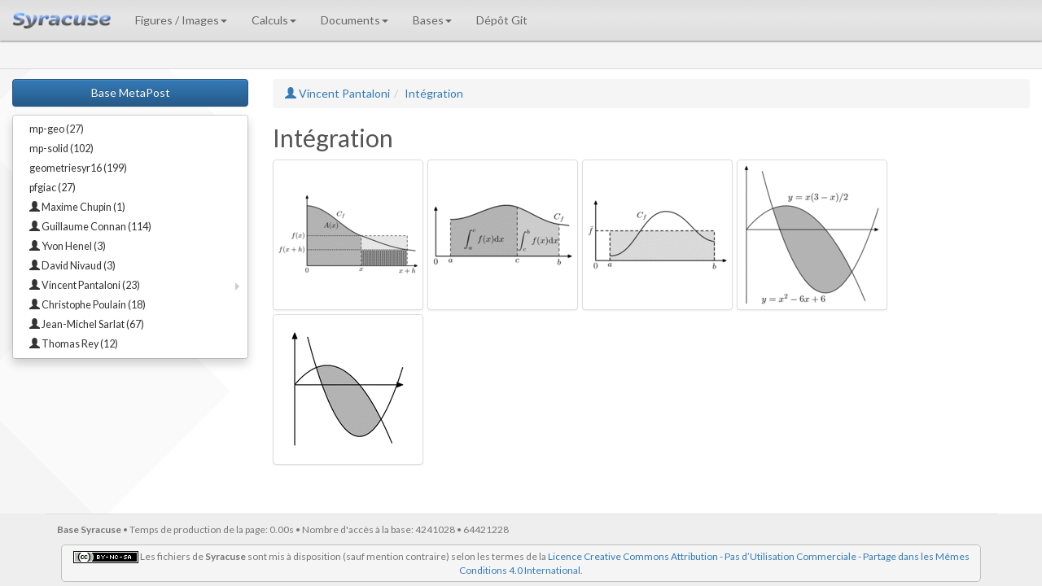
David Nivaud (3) (72, 266)
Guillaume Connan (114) (90, 227)
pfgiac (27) (52, 187)
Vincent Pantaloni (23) (84, 285)
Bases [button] (432, 20)
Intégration (434, 93)
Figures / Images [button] (181, 20)
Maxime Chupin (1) (77, 207)
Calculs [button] (274, 20)
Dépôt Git (502, 20)
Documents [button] (354, 20)
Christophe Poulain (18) (87, 305)
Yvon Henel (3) (67, 246)
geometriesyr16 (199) (78, 168)
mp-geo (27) (56, 129)
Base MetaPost (130, 92)
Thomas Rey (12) (73, 344)
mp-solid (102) (61, 148)
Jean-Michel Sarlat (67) (86, 324)
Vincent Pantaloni (337, 93)
